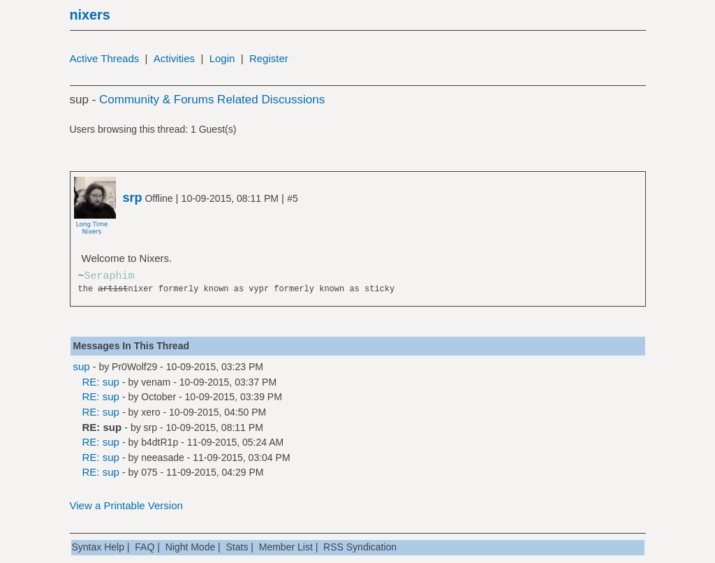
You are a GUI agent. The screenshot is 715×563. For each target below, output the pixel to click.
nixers (90, 14)
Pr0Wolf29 (134, 366)
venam (155, 382)
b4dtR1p (159, 442)
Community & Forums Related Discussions (212, 99)
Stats (237, 547)
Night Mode (190, 547)
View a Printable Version (126, 505)
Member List (286, 547)
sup (81, 366)
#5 (292, 198)
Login (222, 58)
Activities (174, 58)
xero (150, 412)
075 (149, 472)
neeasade (162, 457)
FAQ (144, 547)
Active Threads (105, 58)
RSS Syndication (360, 547)
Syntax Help (98, 547)
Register (268, 58)
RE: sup (100, 382)
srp (150, 427)
